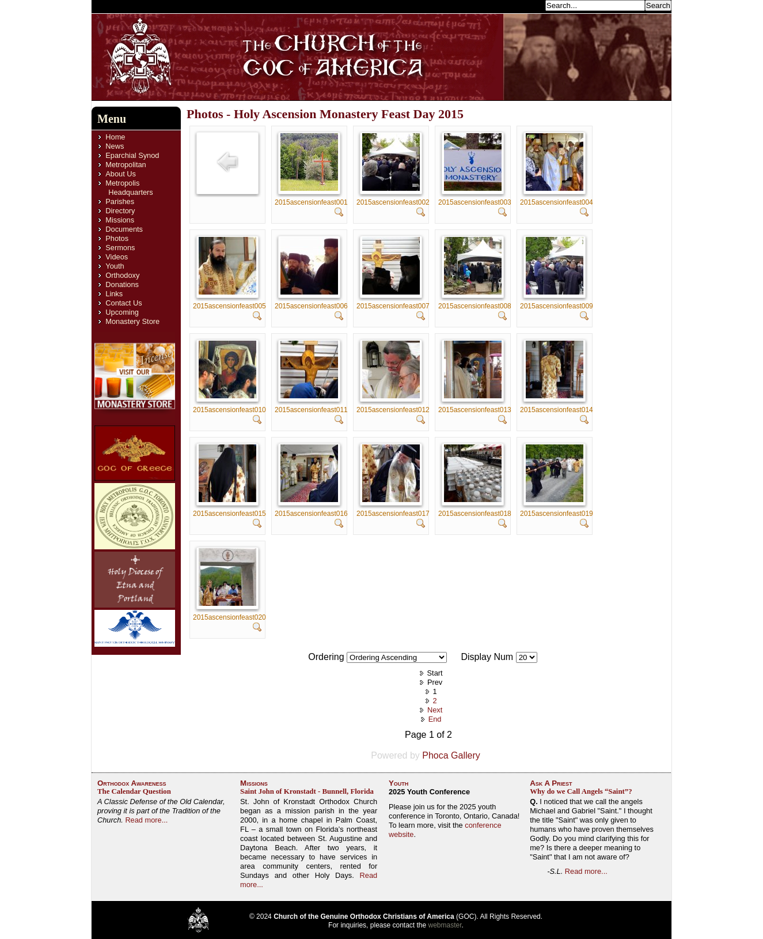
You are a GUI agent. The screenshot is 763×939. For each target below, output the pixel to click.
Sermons (120, 247)
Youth (114, 266)
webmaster (445, 925)
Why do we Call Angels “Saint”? (581, 791)
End (435, 719)
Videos (116, 256)
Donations (122, 284)
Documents (124, 229)
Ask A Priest (551, 783)
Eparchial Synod (132, 155)
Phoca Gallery (451, 755)
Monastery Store (132, 321)
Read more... (146, 820)
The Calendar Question (134, 791)
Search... (526, 5)
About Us (120, 173)
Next (434, 710)
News (114, 146)
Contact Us (123, 303)
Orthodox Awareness (131, 783)
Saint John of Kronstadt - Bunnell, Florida (307, 791)
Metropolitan (125, 164)
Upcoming (122, 312)
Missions (119, 220)
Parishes (119, 201)
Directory (120, 210)
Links (114, 293)
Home (115, 137)
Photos (116, 238)
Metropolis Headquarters (129, 188)
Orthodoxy (122, 275)
